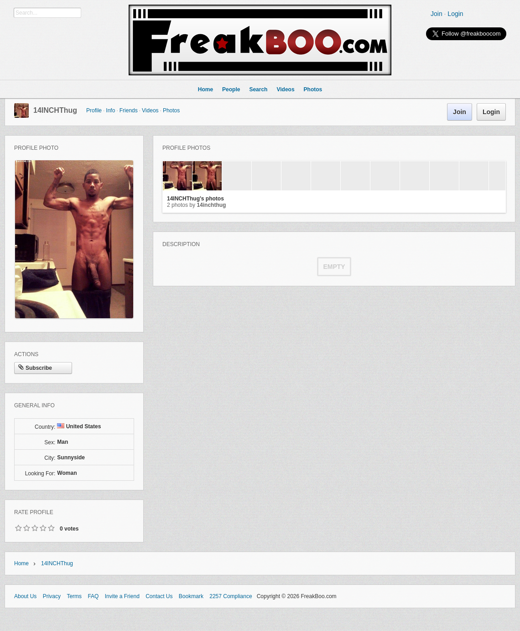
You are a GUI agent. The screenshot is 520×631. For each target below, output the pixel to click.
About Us (25, 596)
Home (21, 563)
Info (110, 110)
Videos (150, 110)
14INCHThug (55, 110)
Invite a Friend (122, 596)
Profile (94, 110)
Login (455, 13)
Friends (129, 110)
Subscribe (35, 368)
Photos (171, 110)
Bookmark (191, 596)
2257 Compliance (230, 596)
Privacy (52, 596)
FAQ (93, 596)
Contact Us (159, 596)
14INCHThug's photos (195, 198)
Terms (74, 596)
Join (436, 13)
